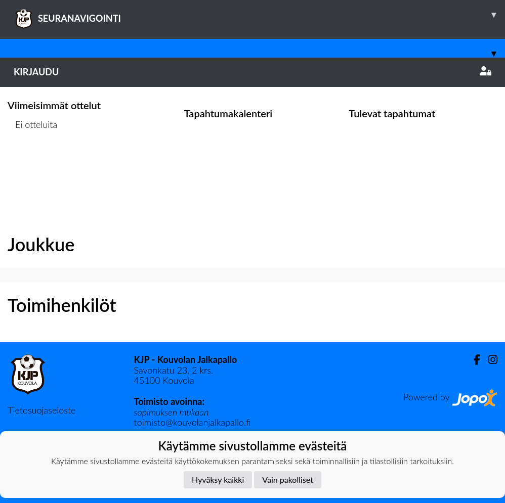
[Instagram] (488, 359)
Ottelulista (32, 163)
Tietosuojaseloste (41, 410)
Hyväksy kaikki (218, 479)
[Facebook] (473, 359)
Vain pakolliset (287, 479)
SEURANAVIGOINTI (259, 14)
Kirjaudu (252, 71)
